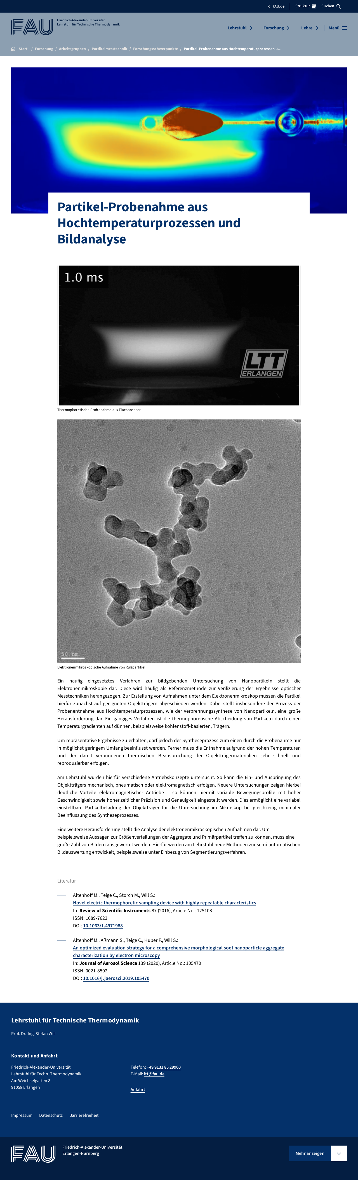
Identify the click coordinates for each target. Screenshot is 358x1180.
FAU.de (276, 6)
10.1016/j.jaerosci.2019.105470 (116, 977)
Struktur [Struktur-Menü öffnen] (305, 6)
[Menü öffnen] (338, 28)
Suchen (331, 6)
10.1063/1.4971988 (103, 925)
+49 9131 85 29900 (164, 1066)
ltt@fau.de (154, 1072)
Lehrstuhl (237, 28)
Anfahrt (138, 1088)
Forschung (273, 28)
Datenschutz (51, 1114)
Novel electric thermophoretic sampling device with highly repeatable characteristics (165, 902)
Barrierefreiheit (83, 1114)
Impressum (21, 1114)
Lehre (306, 28)
